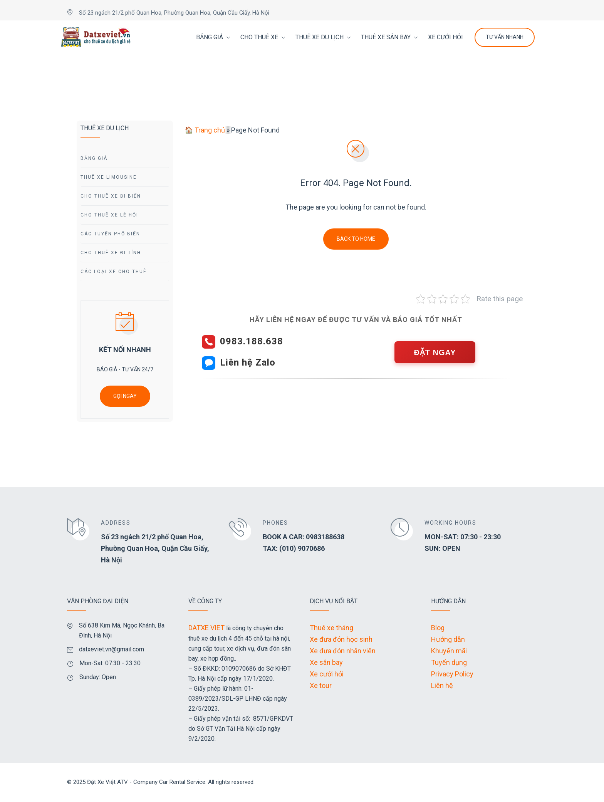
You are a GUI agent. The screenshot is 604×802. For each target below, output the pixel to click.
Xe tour (321, 685)
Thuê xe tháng (331, 628)
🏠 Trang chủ (205, 130)
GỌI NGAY (125, 396)
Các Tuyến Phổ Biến (110, 234)
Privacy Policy (452, 674)
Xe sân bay (326, 662)
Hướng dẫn (448, 639)
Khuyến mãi (449, 651)
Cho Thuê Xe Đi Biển (111, 196)
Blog (438, 628)
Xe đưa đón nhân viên (343, 651)
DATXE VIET (206, 628)
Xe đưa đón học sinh (341, 639)
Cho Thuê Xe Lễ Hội (109, 215)
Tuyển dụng (449, 662)
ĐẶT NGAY (435, 352)
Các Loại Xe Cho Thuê (114, 271)
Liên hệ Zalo (247, 362)
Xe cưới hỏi (327, 674)
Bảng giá (94, 158)
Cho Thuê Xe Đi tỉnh (111, 252)
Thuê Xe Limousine (109, 177)
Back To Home (356, 239)
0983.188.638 (251, 341)
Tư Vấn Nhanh (504, 37)
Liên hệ (442, 685)
